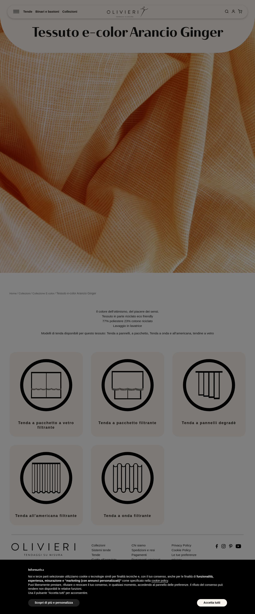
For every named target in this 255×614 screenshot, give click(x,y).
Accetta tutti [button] (212, 602)
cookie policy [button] (159, 580)
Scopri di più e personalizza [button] (54, 602)
